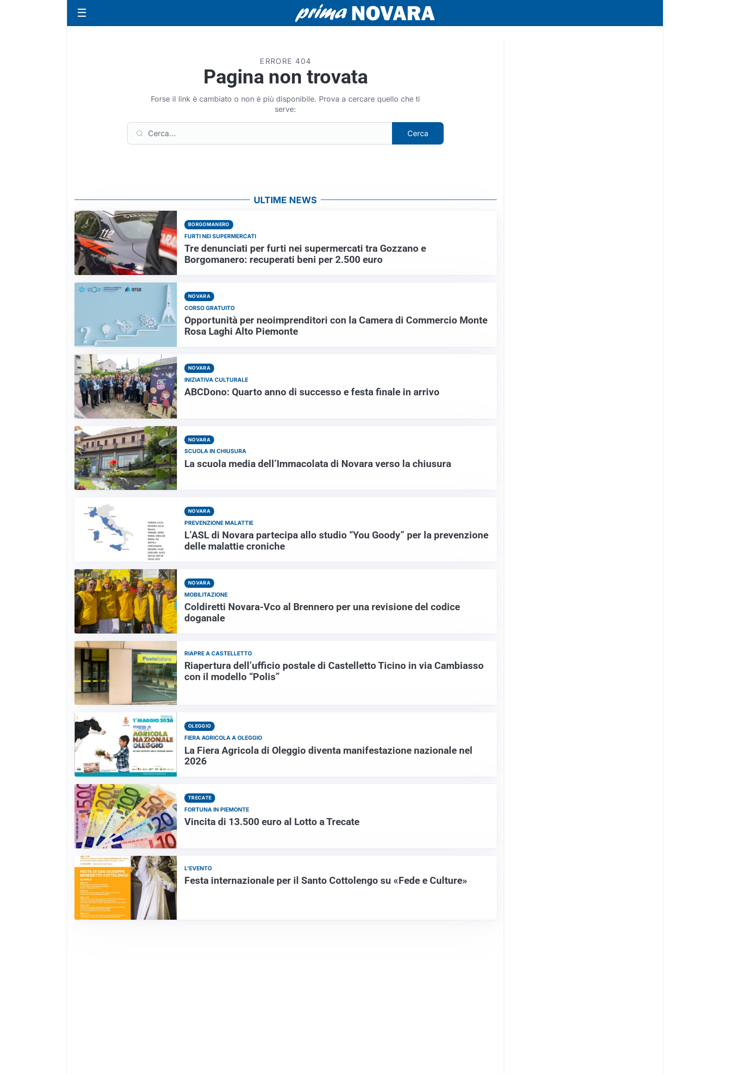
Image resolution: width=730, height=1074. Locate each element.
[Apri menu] (82, 13)
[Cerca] (259, 133)
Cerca (417, 133)
